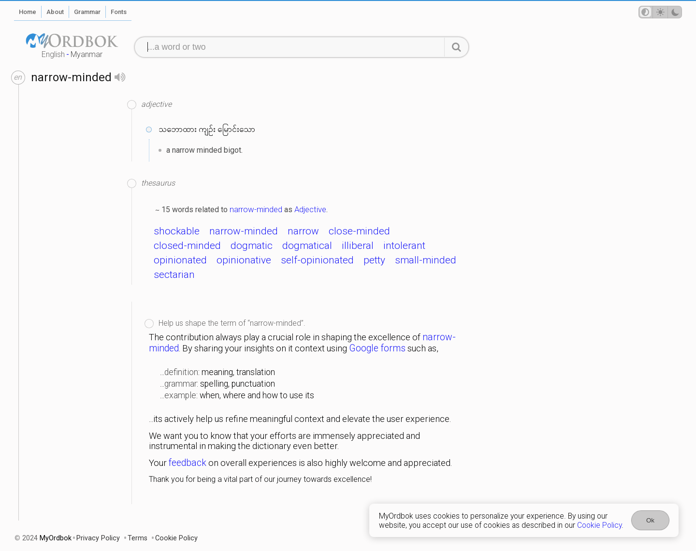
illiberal (358, 245)
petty (374, 260)
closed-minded (187, 245)
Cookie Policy (599, 525)
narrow (303, 231)
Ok (650, 520)
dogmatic (252, 245)
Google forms (377, 348)
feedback (187, 462)
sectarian (174, 274)
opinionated (180, 260)
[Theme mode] (660, 12)
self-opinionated (317, 260)
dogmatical (307, 245)
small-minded (425, 260)
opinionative (244, 260)
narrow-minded (256, 209)
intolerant (404, 245)
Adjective (310, 209)
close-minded (359, 231)
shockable (177, 231)
